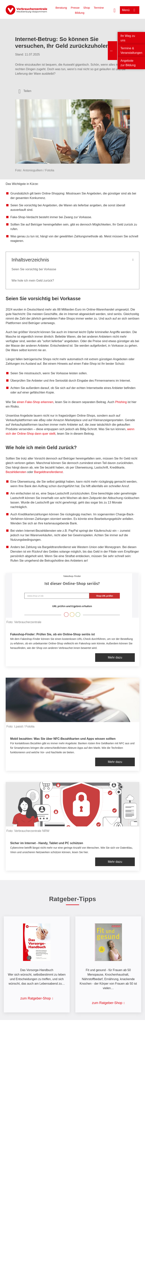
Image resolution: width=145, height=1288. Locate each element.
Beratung (61, 7)
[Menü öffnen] (129, 10)
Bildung (79, 12)
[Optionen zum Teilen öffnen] (25, 91)
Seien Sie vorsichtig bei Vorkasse (34, 269)
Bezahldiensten (16, 472)
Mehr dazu (115, 657)
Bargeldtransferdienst (48, 472)
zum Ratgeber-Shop (35, 998)
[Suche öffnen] (115, 10)
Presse (75, 7)
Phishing (121, 402)
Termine (99, 7)
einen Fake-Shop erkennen (35, 402)
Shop (86, 7)
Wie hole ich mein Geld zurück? (33, 280)
